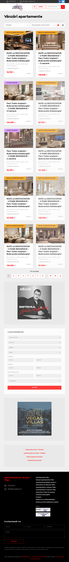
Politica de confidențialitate (45, 499)
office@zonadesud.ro (28, 1)
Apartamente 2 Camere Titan (46, 487)
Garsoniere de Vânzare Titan (45, 484)
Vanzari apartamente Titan (45, 480)
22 (55, 275)
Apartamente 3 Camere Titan (46, 489)
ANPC (38, 506)
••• (47, 275)
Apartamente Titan (42, 477)
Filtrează (8, 25)
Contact (38, 497)
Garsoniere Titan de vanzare (45, 492)
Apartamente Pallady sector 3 (46, 482)
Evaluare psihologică (43, 494)
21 (50, 275)
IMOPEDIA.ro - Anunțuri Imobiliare (33, 556)
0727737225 (11, 1)
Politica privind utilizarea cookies (47, 502)
